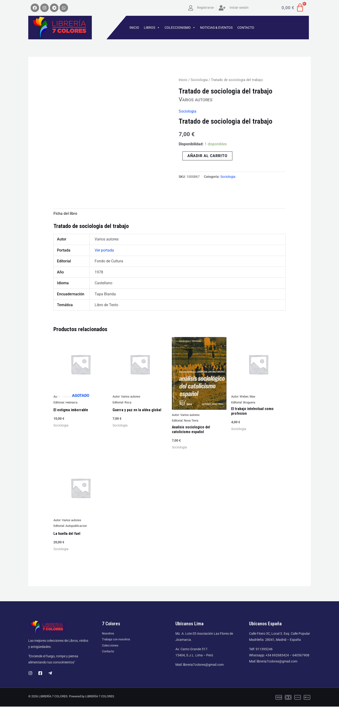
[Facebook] (40, 673)
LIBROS (152, 27)
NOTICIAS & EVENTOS (216, 27)
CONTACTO (245, 27)
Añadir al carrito (207, 155)
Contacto (109, 652)
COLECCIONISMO (180, 27)
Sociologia (199, 80)
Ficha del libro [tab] (65, 213)
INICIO (134, 27)
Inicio (183, 80)
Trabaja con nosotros (117, 640)
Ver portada (104, 250)
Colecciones (110, 646)
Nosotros (109, 634)
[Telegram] (50, 673)
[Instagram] (30, 673)
